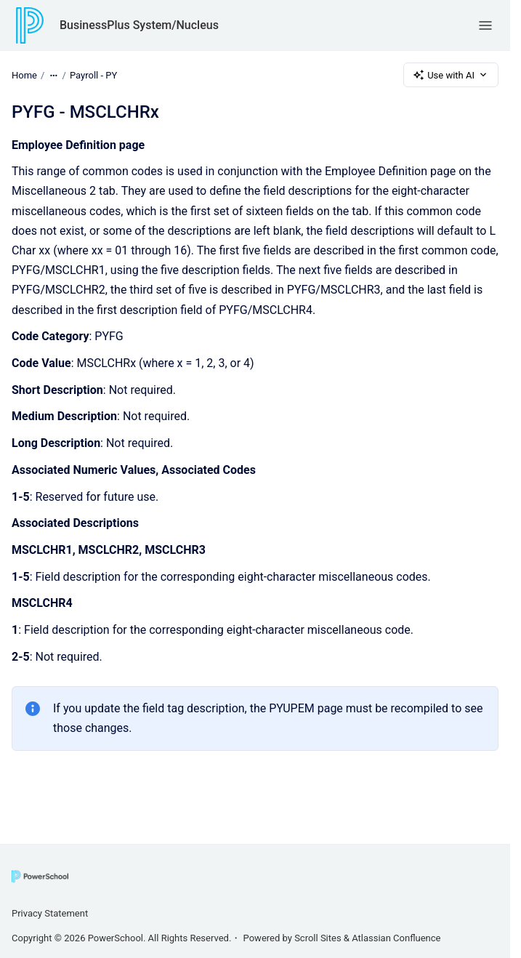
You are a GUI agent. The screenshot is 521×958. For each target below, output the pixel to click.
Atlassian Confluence (396, 938)
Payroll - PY (93, 74)
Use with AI (451, 75)
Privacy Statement (50, 913)
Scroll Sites (318, 938)
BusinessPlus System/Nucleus (139, 25)
